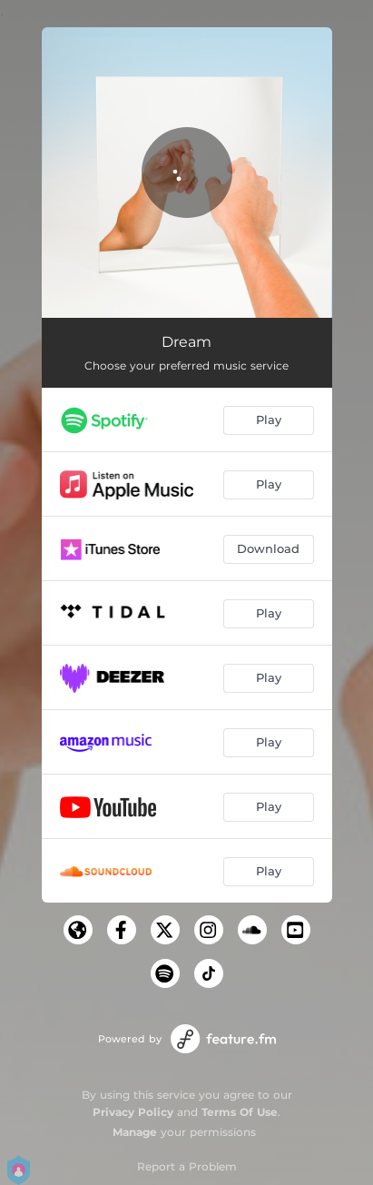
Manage (135, 1132)
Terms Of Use (239, 1112)
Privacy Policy (133, 1112)
